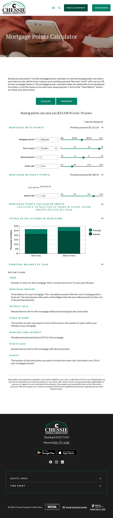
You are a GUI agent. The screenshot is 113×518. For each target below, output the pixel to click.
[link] (97, 507)
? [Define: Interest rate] (37, 196)
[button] (56, 127)
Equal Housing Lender (76, 507)
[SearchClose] (59, 7)
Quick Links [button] (19, 478)
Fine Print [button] (17, 485)
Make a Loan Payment (76, 8)
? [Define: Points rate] (37, 166)
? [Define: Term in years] (37, 148)
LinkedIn (62, 461)
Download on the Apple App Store (67, 452)
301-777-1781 (61, 442)
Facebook (50, 461)
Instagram (56, 461)
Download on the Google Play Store (46, 452)
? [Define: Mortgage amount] (37, 139)
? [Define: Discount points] (37, 157)
